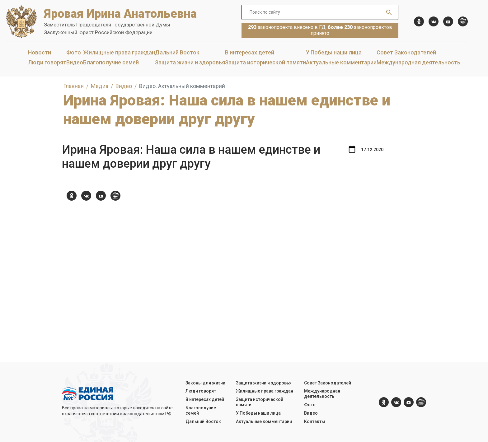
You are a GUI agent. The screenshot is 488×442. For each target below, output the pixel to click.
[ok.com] (419, 21)
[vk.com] (434, 21)
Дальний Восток (177, 52)
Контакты (314, 421)
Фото (73, 52)
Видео (74, 62)
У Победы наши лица (334, 52)
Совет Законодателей (406, 52)
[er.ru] (463, 21)
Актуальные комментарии (341, 62)
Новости (39, 52)
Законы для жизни (205, 382)
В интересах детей (249, 52)
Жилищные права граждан (119, 52)
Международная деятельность (418, 62)
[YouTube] (448, 21)
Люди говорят (47, 62)
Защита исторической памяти (265, 62)
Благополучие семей (111, 62)
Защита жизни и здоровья (190, 62)
